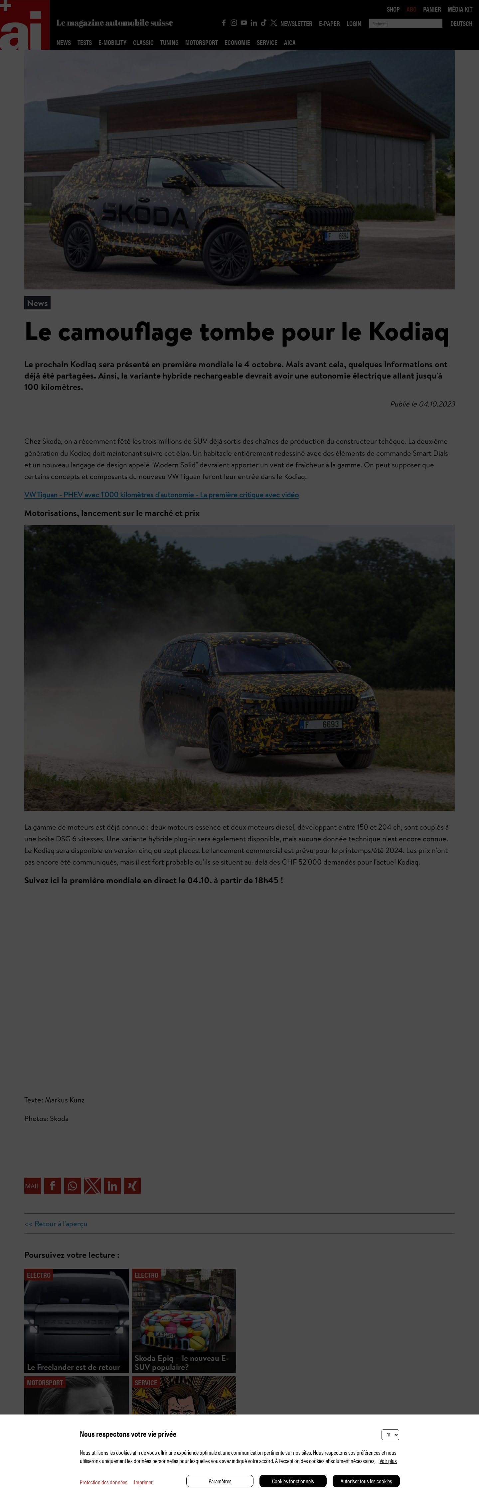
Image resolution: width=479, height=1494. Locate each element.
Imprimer (143, 1482)
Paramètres (220, 1481)
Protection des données (103, 1482)
